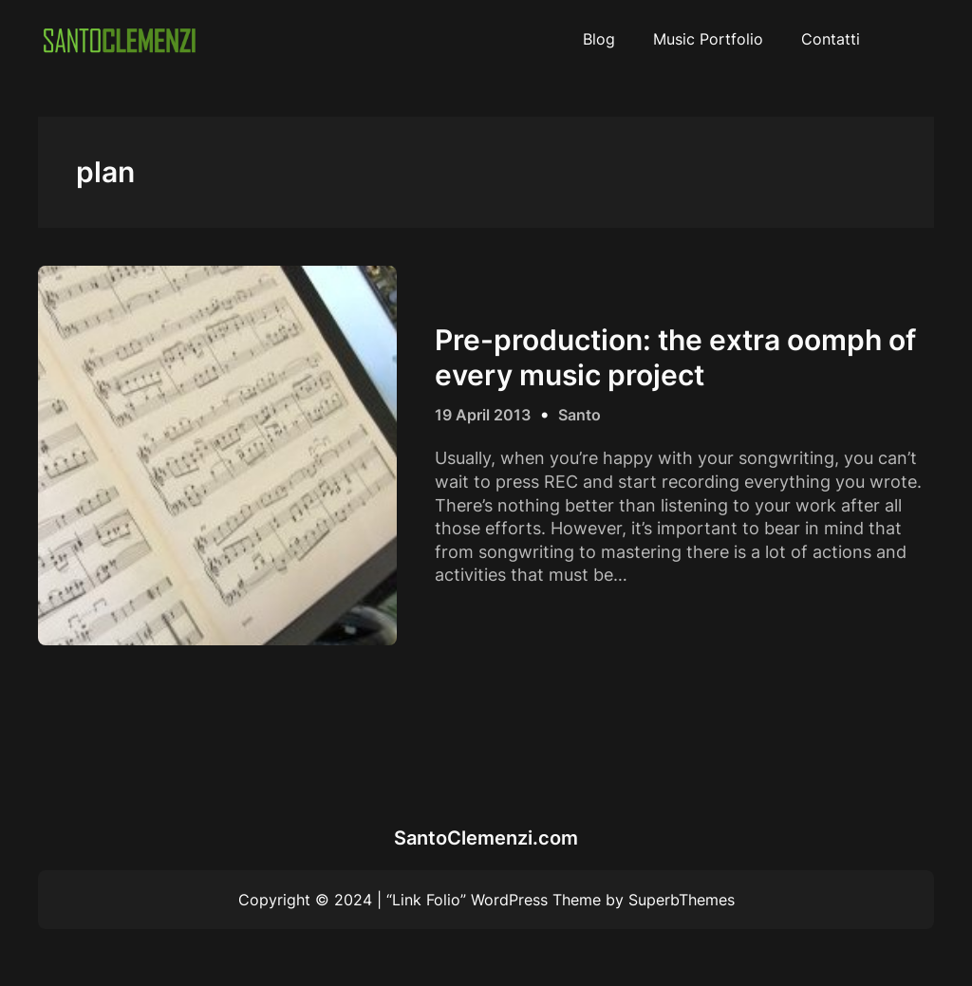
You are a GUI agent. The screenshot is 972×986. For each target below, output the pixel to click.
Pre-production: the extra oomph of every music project (675, 357)
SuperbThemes (681, 899)
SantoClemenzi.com (486, 838)
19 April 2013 (483, 414)
